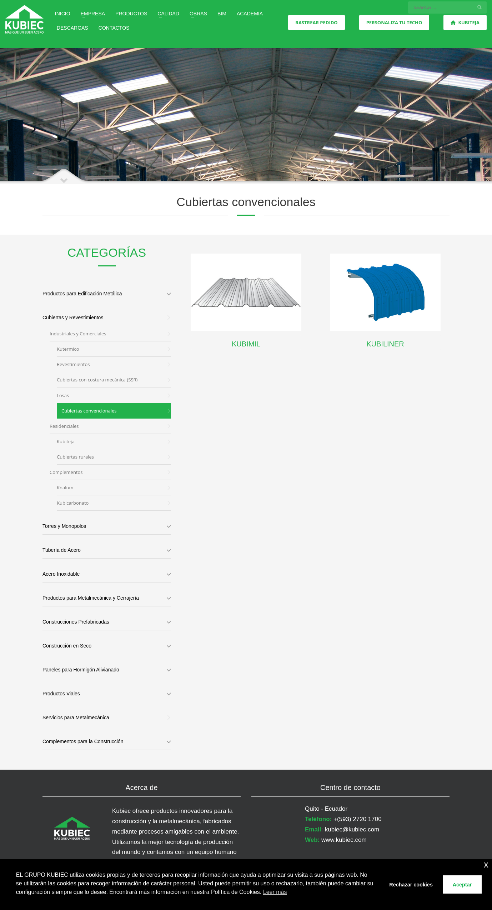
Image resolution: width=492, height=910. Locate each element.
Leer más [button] (275, 892)
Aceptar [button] (462, 885)
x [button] (486, 864)
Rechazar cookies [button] (411, 885)
